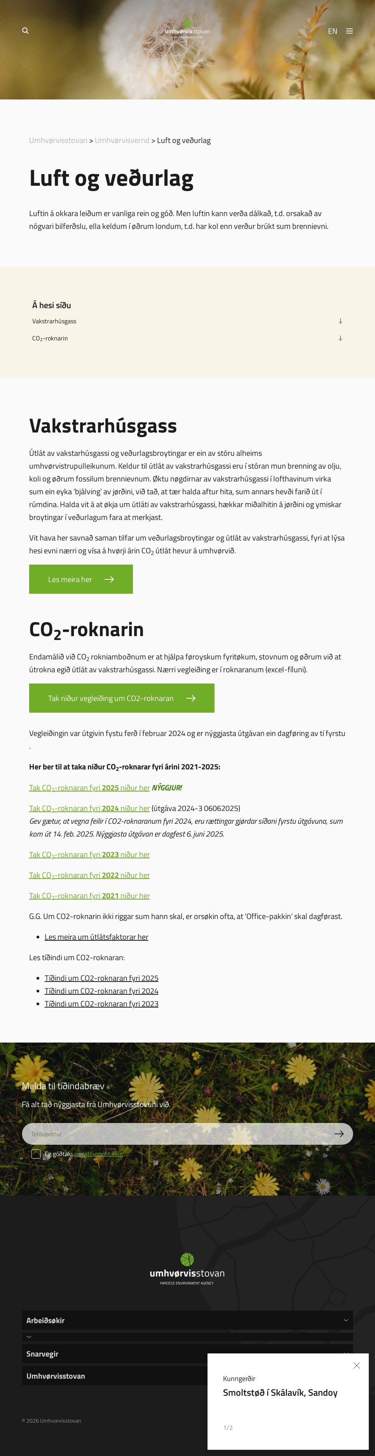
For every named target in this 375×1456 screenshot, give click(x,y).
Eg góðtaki (77, 1153)
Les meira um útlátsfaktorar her (96, 936)
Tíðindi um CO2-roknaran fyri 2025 (102, 977)
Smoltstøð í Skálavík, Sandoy (280, 1392)
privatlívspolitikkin (98, 1153)
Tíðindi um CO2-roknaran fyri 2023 (102, 1003)
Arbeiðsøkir (45, 1320)
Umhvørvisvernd (122, 139)
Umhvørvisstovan (58, 139)
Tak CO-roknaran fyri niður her (89, 787)
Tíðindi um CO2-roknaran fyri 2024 (102, 990)
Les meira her (70, 579)
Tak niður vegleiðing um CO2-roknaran (111, 697)
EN (333, 30)
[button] (330, 1428)
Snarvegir (42, 1353)
